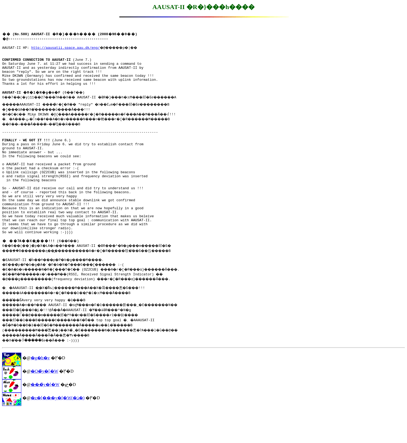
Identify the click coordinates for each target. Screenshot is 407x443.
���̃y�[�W (45, 417)
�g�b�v (40, 390)
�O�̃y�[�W (44, 404)
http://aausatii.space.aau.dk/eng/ (65, 48)
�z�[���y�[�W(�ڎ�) (58, 430)
